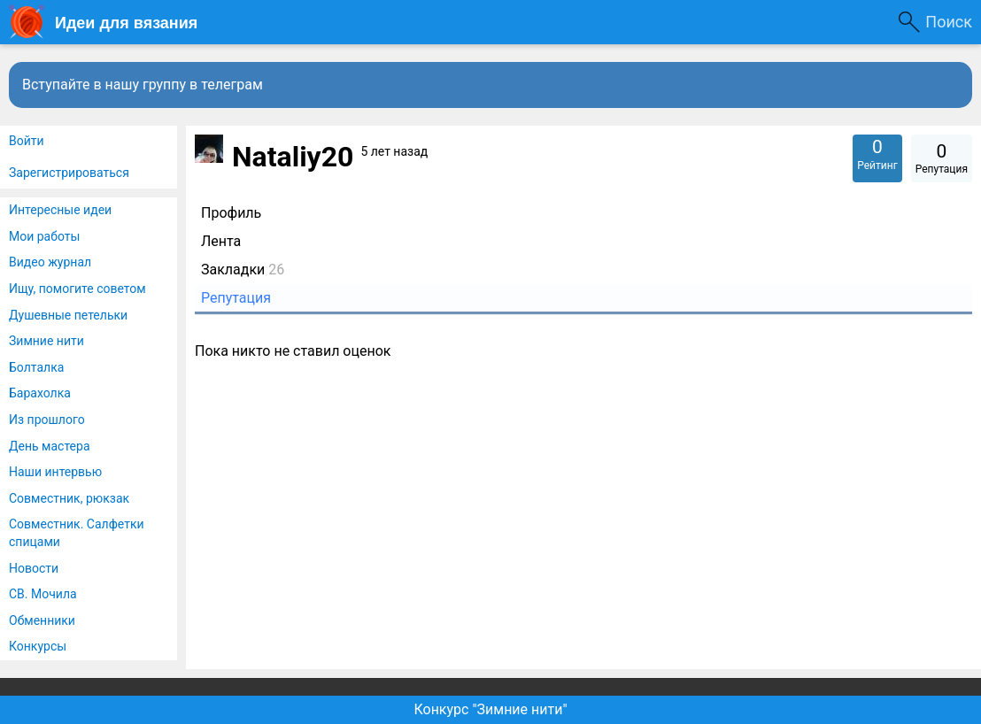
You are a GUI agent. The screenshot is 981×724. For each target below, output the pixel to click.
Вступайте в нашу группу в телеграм (142, 84)
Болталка (36, 367)
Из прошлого (47, 419)
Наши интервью (55, 472)
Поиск (948, 21)
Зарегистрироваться (69, 173)
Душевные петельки (68, 315)
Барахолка (40, 393)
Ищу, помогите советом (77, 288)
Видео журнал (50, 262)
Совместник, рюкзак (69, 498)
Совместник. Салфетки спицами (76, 533)
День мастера (49, 446)
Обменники (42, 620)
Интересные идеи (60, 210)
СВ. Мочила (43, 594)
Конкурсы (37, 646)
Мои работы (44, 236)
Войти (26, 141)
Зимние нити (46, 341)
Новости (33, 568)
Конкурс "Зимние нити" (490, 709)
